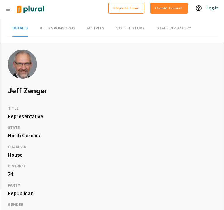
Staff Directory (173, 28)
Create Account (169, 8)
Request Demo (126, 8)
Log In (212, 7)
